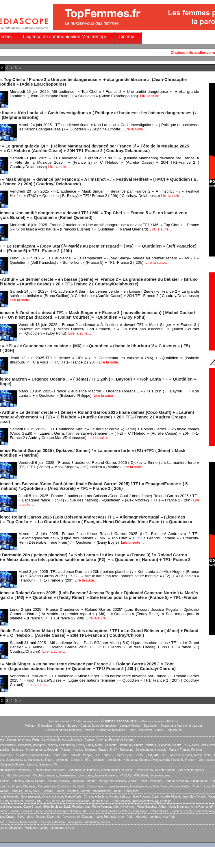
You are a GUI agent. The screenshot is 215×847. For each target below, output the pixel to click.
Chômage (29, 786)
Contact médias (59, 721)
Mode (99, 745)
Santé (159, 730)
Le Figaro (47, 759)
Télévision (20, 755)
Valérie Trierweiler (22, 811)
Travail (103, 749)
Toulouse (17, 749)
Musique (76, 739)
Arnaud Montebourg (145, 801)
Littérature (125, 745)
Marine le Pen (101, 801)
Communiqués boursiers (83, 770)
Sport (132, 730)
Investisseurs (144, 770)
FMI (5, 801)
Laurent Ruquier (203, 811)
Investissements (140, 786)
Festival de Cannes (121, 739)
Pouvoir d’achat (180, 786)
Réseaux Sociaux (58, 781)
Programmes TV (40, 755)
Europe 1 (77, 759)
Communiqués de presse (117, 770)
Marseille (141, 816)
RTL (87, 759)
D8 (150, 755)
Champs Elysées (150, 759)
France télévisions (180, 755)
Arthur (162, 806)
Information (91, 822)
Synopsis (63, 739)
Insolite (77, 749)
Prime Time (60, 755)
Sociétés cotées (165, 770)
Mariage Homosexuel (112, 781)
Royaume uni (71, 816)
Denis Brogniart (179, 806)
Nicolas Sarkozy (120, 796)
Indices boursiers (106, 775)
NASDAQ (125, 775)
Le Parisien (31, 759)
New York (168, 816)
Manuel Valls (73, 796)
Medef (118, 791)
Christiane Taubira (95, 796)
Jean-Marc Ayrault (193, 796)
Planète (66, 749)
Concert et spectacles (111, 730)
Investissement (118, 786)
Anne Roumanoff (202, 806)
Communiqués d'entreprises (98, 725)
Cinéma (126, 36)
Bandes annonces (18, 739)
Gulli (166, 759)
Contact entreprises (85, 721)
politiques (40, 745)
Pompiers (156, 781)
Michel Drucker (146, 806)
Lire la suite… (151, 96)
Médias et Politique (22, 801)
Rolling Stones (158, 811)
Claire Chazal (32, 806)
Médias (29, 725)
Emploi (16, 786)
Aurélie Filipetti (170, 796)
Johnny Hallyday (123, 806)
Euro (206, 786)
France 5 (177, 759)
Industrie (72, 791)
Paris (89, 745)
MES (28, 791)
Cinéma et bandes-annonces (63, 730)
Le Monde (61, 759)
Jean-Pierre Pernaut (98, 806)
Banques (16, 791)
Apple (29, 781)
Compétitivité (46, 786)
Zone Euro (64, 786)
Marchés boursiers (18, 775)
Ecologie (52, 749)
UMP (40, 801)
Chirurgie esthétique (53, 822)
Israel (120, 816)
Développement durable (151, 749)
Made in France (179, 749)
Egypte (10, 816)
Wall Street (141, 775)
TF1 (96, 755)
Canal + (141, 755)
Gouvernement (30, 796)
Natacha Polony (120, 811)
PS (48, 801)
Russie (40, 816)
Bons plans (75, 822)
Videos (89, 730)
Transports (126, 749)
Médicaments (28, 822)
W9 (164, 755)
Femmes (197, 749)
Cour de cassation (176, 781)
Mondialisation (102, 791)
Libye (30, 816)
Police (143, 781)
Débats (39, 781)
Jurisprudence (199, 781)
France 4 (190, 759)
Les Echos (114, 759)
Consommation (96, 786)
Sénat (56, 801)
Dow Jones (86, 775)
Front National (121, 801)
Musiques (31, 827)
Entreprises (45, 725)
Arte (157, 755)
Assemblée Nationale (75, 801)
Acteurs (89, 739)
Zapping (32, 764)
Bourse (72, 725)
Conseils (12, 822)
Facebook (77, 781)
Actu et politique (52, 796)
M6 (131, 755)
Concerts (110, 745)
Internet (91, 781)
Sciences (90, 749)
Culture (138, 745)
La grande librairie (12, 764)
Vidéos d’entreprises (191, 770)
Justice (132, 781)
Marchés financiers (45, 775)
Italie (99, 816)
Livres (80, 745)
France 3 (121, 755)
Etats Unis (53, 816)
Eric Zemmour (99, 811)
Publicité (172, 721)
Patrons (85, 791)
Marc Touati (160, 786)
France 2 (107, 755)
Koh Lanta (130, 759)
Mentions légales (153, 721)
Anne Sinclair (44, 811)
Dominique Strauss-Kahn (71, 811)
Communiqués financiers (49, 770)
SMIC (36, 791)
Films (35, 739)
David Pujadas (73, 806)
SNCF (113, 749)
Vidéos (60, 725)
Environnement (35, 749)
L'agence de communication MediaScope (65, 36)
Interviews (145, 730)
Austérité (78, 786)
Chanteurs (15, 827)
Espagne (87, 816)
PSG (187, 745)
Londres (155, 816)
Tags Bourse (174, 730)
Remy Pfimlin (202, 755)
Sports (177, 745)
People (87, 755)
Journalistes (14, 759)
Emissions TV (48, 764)
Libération (99, 759)
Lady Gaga (140, 811)
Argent (197, 786)
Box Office (48, 739)
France (59, 791)
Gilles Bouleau (52, 806)
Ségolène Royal (180, 811)
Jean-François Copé (146, 796)
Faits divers (66, 745)
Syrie (21, 816)
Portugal (109, 816)
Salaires (48, 791)
